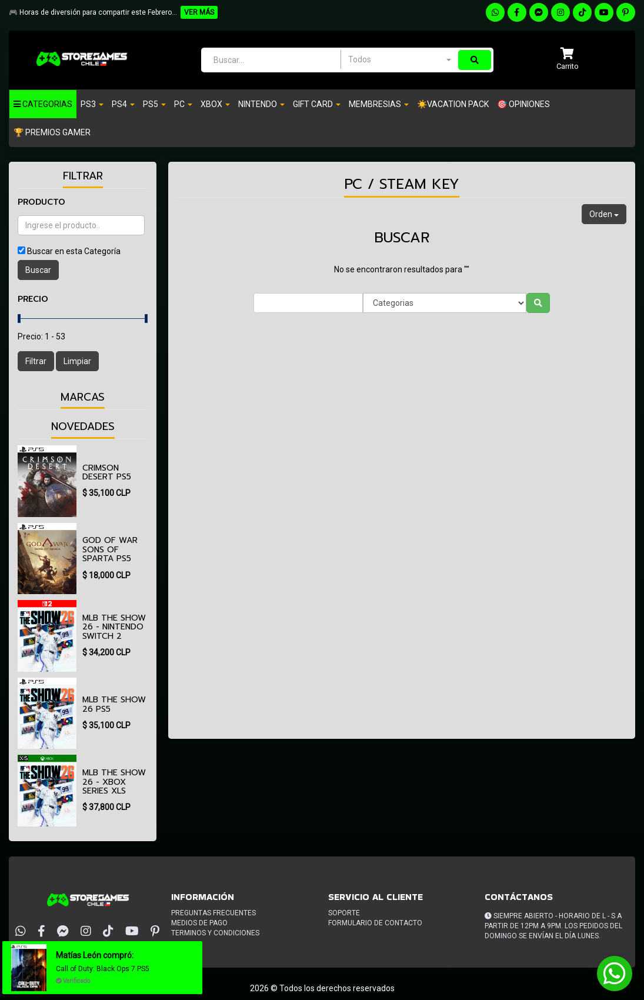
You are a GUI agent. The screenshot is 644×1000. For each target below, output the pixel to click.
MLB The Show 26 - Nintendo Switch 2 (114, 627)
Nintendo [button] (261, 104)
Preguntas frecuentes (213, 913)
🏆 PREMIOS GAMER (52, 132)
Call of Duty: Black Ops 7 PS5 (102, 969)
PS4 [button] (123, 104)
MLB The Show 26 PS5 (114, 704)
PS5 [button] (154, 104)
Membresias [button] (379, 104)
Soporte (344, 913)
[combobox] (399, 59)
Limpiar (77, 361)
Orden (604, 214)
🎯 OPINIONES (523, 104)
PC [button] (183, 104)
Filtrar (35, 361)
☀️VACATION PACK (453, 104)
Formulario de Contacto (375, 923)
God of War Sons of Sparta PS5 (110, 549)
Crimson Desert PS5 (106, 472)
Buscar (38, 270)
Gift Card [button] (317, 104)
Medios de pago (199, 923)
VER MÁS (199, 12)
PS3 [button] (92, 104)
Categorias (43, 104)
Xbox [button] (215, 104)
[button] (567, 60)
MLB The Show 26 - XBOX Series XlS (114, 781)
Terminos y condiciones (215, 933)
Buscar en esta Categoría (74, 251)
